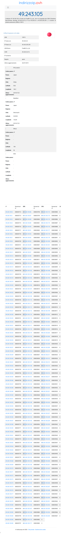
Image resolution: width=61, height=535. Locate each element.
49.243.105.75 (9, 486)
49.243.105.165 (28, 501)
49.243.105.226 (46, 409)
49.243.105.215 (46, 369)
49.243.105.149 (28, 442)
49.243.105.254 (46, 512)
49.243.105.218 (46, 380)
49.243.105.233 (46, 435)
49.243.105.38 (9, 351)
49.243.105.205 (46, 333)
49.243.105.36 (9, 344)
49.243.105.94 (27, 241)
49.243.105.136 (28, 395)
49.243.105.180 (46, 241)
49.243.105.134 (28, 387)
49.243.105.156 (28, 468)
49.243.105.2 (9, 219)
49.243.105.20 (9, 285)
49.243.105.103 (28, 274)
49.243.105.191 (46, 281)
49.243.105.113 (28, 311)
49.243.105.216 (46, 373)
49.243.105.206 (46, 336)
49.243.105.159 (28, 479)
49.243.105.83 (9, 516)
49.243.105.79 (9, 501)
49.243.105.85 (9, 523)
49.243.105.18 (9, 278)
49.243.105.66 (9, 453)
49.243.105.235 (46, 442)
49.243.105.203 (46, 325)
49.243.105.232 (46, 431)
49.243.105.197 (46, 303)
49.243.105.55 (9, 413)
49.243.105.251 (46, 501)
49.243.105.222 (46, 395)
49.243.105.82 (9, 512)
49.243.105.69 (9, 464)
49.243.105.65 (9, 450)
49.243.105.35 (9, 340)
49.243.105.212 (46, 358)
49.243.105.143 (28, 420)
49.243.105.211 (46, 354)
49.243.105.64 (9, 446)
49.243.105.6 (9, 234)
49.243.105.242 (46, 468)
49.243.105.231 (46, 428)
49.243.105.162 (28, 490)
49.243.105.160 (28, 483)
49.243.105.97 (27, 252)
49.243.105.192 (46, 285)
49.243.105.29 (9, 318)
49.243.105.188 (46, 270)
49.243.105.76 (9, 490)
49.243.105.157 (28, 472)
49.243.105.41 (9, 362)
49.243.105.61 (9, 435)
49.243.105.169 (28, 516)
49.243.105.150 (28, 446)
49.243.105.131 (28, 376)
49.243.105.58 (9, 424)
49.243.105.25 (9, 303)
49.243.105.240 (46, 461)
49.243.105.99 (27, 259)
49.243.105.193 (46, 289)
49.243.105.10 (9, 248)
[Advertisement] (30, 28)
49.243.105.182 (46, 248)
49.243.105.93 (27, 237)
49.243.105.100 (28, 263)
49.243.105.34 (9, 336)
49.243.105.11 (9, 252)
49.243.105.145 (28, 428)
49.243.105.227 (46, 413)
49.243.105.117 (28, 325)
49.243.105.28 (9, 314)
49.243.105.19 (9, 281)
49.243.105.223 (46, 398)
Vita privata (31, 529)
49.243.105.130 (28, 373)
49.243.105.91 (27, 230)
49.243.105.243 (46, 472)
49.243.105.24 (9, 300)
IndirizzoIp (27, 2)
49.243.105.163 (28, 494)
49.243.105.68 (9, 461)
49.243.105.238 (46, 453)
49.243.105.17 (9, 274)
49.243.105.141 (28, 413)
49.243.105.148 (28, 439)
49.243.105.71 (9, 472)
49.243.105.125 (28, 354)
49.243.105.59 (9, 428)
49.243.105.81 (9, 508)
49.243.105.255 (46, 516)
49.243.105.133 (28, 384)
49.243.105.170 (28, 519)
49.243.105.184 (46, 256)
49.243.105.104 (28, 278)
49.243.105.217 (46, 376)
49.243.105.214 (46, 365)
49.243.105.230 (46, 424)
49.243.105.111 (28, 303)
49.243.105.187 (46, 267)
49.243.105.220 (46, 387)
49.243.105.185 (46, 259)
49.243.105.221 (46, 391)
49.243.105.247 (46, 486)
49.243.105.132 (28, 380)
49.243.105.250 (46, 497)
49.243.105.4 (9, 226)
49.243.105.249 (46, 494)
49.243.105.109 (28, 296)
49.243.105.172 (46, 212)
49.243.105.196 (46, 300)
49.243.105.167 (28, 508)
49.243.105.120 (28, 336)
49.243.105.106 (28, 285)
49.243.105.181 (46, 245)
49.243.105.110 (28, 300)
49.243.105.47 (9, 384)
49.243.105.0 (9, 212)
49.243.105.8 (9, 241)
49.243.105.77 (9, 494)
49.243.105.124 (28, 351)
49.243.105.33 (9, 333)
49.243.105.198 (46, 307)
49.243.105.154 (28, 461)
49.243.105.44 (9, 373)
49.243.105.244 (46, 475)
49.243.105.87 (27, 215)
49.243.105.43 (9, 369)
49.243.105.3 (9, 223)
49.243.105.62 (9, 439)
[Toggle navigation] (8, 7)
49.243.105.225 (46, 406)
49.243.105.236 (46, 446)
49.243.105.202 (46, 322)
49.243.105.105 (28, 281)
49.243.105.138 (28, 402)
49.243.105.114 (28, 314)
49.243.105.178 (46, 234)
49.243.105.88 (27, 219)
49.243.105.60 (9, 431)
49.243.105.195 (46, 296)
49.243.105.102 (28, 270)
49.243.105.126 (28, 358)
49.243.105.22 (9, 292)
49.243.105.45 (9, 376)
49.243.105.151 (28, 450)
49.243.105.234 (46, 439)
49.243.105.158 (28, 475)
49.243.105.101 (28, 267)
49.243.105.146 (28, 431)
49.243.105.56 (9, 417)
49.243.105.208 (46, 344)
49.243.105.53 (9, 406)
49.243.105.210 (46, 351)
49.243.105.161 (28, 486)
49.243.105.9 (9, 245)
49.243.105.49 (9, 391)
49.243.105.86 (27, 212)
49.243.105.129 (28, 369)
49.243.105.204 (46, 329)
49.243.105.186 (46, 263)
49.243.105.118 (28, 329)
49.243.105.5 (9, 230)
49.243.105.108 (28, 292)
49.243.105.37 (9, 347)
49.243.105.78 (9, 497)
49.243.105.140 (28, 409)
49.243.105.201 (46, 318)
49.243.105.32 (9, 329)
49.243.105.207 (46, 340)
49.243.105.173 (46, 215)
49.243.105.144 (28, 424)
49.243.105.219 (46, 384)
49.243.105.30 (9, 322)
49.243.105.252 (46, 505)
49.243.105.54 (9, 409)
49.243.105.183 (46, 252)
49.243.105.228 (46, 417)
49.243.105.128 (28, 365)
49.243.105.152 (28, 453)
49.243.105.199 (46, 311)
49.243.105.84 (9, 519)
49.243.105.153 (28, 457)
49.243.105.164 (28, 497)
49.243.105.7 (9, 237)
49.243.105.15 (9, 267)
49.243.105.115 (28, 318)
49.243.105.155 (28, 464)
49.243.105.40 (9, 358)
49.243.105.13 (9, 259)
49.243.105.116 (28, 322)
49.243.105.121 (28, 340)
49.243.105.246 (46, 483)
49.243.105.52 (9, 402)
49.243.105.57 (9, 420)
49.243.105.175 (46, 223)
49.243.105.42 (9, 365)
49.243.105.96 (27, 248)
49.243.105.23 (9, 296)
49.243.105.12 (9, 256)
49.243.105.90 (27, 226)
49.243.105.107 (28, 289)
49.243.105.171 (28, 523)
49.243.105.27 (9, 311)
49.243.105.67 (9, 457)
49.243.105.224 (46, 402)
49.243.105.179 (46, 237)
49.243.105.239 (46, 457)
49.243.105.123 (28, 347)
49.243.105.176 (46, 226)
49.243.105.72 (9, 475)
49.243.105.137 (28, 398)
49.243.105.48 (9, 387)
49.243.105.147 (28, 435)
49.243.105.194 (46, 292)
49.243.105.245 (46, 479)
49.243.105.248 (46, 490)
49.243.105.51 (9, 398)
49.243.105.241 (46, 464)
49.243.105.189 (46, 274)
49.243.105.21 (9, 289)
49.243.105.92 (27, 234)
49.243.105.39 (9, 354)
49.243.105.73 (9, 479)
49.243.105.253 (46, 508)
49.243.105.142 (28, 417)
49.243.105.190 (46, 278)
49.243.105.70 (9, 468)
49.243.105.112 (28, 307)
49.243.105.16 (9, 270)
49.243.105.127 (28, 362)
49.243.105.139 (28, 406)
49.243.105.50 (9, 395)
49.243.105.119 (28, 333)
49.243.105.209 (46, 347)
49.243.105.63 (9, 442)
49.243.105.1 (9, 215)
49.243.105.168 (28, 512)
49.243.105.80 (9, 505)
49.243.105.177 (46, 230)
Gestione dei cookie (40, 529)
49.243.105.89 (27, 223)
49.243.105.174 (46, 219)
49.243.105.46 (9, 380)
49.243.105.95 (27, 245)
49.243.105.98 (27, 256)
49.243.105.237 (46, 450)
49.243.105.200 (46, 314)
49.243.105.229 (46, 420)
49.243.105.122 (28, 344)
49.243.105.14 (9, 263)
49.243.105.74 (9, 483)
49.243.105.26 (9, 307)
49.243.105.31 (9, 325)
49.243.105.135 (28, 391)
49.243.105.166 (28, 505)
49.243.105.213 (46, 362)
